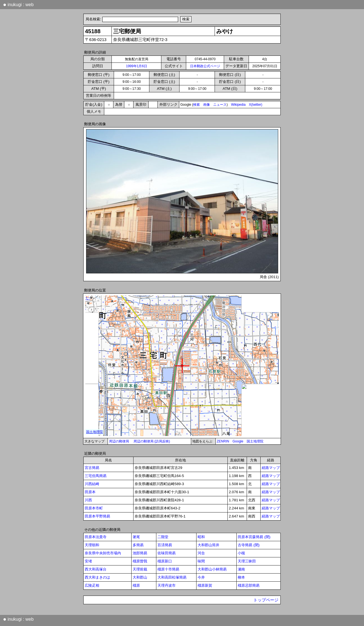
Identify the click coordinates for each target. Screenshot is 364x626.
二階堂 (162, 537)
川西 (88, 500)
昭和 (201, 537)
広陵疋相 (92, 585)
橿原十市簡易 (168, 569)
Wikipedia (238, 105)
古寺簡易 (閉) (248, 545)
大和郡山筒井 (208, 545)
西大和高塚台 (95, 569)
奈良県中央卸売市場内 (103, 553)
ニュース (220, 105)
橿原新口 (164, 561)
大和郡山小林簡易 (212, 569)
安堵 (88, 561)
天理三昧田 (247, 561)
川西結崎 (92, 484)
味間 (201, 561)
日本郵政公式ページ (205, 66)
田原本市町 (94, 508)
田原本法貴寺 (95, 537)
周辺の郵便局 (119, 441)
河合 (201, 553)
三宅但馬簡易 (95, 476)
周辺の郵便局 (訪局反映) (152, 441)
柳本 (241, 577)
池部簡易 (140, 553)
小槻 (241, 553)
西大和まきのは (97, 577)
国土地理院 (255, 441)
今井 (201, 577)
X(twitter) (255, 105)
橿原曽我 (140, 561)
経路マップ (271, 468)
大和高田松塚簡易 (171, 577)
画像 (206, 105)
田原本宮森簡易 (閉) (254, 537)
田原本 (90, 492)
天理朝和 (92, 545)
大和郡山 (140, 577)
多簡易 (138, 545)
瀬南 (241, 569)
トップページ (265, 600)
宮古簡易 (92, 468)
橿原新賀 (205, 585)
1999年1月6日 (136, 66)
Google (237, 441)
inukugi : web (18, 4)
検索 (196, 105)
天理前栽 (140, 569)
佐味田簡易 (166, 553)
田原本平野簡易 (97, 516)
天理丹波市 (166, 585)
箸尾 (136, 537)
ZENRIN (223, 441)
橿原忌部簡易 (248, 585)
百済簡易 (164, 545)
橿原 (136, 585)
